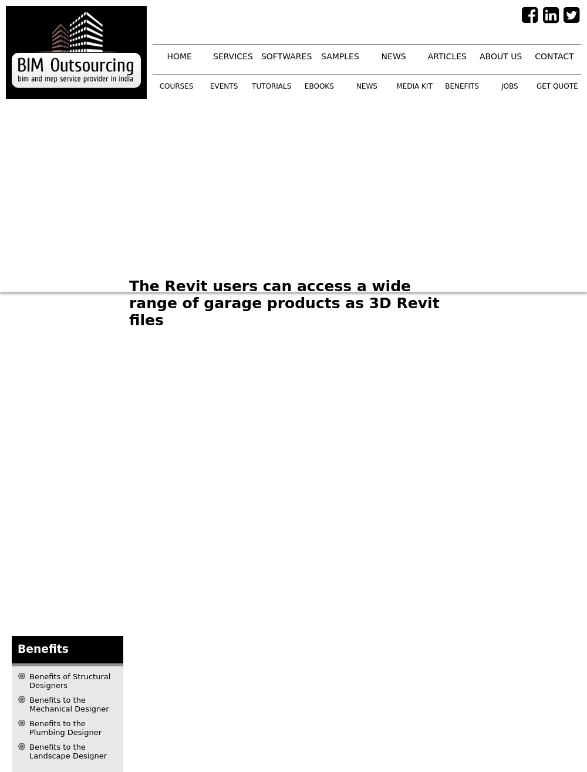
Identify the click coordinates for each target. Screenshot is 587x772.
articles (447, 56)
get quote (557, 86)
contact (554, 56)
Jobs (509, 86)
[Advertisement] (230, 187)
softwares (286, 56)
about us (501, 56)
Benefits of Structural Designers (69, 681)
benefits (462, 86)
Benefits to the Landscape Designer (68, 751)
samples (340, 56)
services (233, 56)
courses (177, 86)
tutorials (271, 86)
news (394, 56)
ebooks (319, 86)
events (224, 86)
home (179, 56)
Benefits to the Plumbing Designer (65, 728)
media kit (414, 86)
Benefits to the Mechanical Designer (69, 704)
